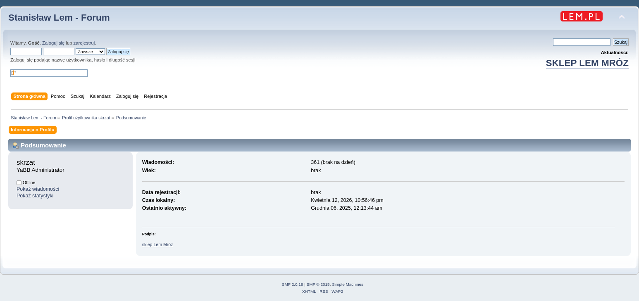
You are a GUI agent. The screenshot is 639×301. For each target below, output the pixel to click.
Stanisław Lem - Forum (59, 17)
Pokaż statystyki (35, 196)
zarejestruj (84, 42)
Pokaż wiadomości (38, 189)
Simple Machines (347, 284)
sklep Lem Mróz (157, 244)
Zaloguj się (53, 42)
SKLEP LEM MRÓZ (587, 63)
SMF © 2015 (318, 284)
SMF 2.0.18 (292, 284)
